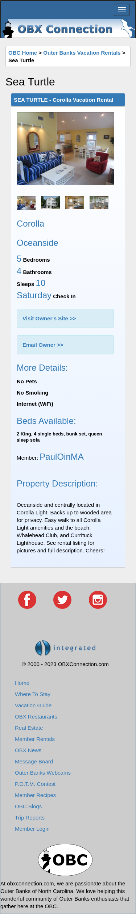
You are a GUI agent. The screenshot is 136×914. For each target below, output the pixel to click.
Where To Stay (32, 694)
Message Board (34, 761)
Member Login (32, 829)
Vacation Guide (33, 705)
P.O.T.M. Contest (35, 784)
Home (22, 683)
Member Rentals (35, 739)
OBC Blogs (28, 806)
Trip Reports (30, 817)
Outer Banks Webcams (43, 773)
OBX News (28, 750)
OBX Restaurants (36, 716)
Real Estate (29, 728)
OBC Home (22, 53)
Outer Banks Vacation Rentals (81, 53)
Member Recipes (35, 795)
